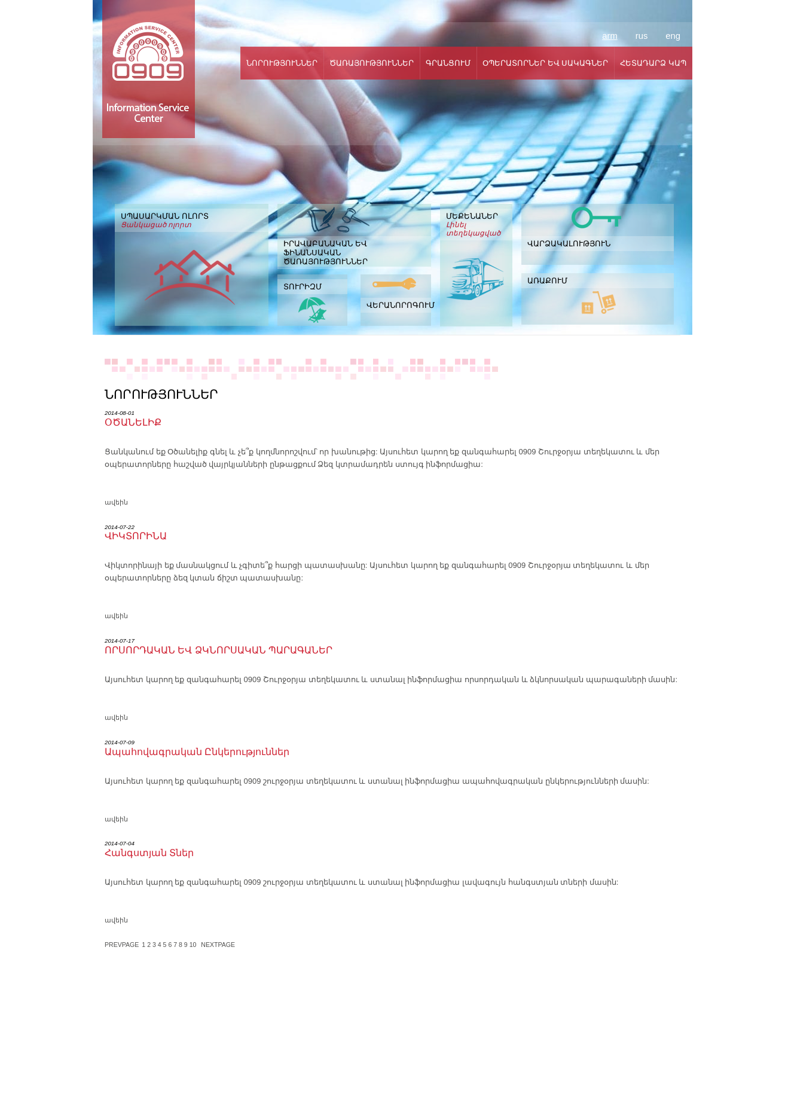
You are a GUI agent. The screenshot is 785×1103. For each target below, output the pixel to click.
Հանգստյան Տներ (149, 853)
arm (609, 36)
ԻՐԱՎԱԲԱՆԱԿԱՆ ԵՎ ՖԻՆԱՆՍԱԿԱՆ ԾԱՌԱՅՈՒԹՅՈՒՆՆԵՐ (325, 252)
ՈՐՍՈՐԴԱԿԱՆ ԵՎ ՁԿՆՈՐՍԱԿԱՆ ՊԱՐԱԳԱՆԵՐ (218, 650)
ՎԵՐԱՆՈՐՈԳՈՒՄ (398, 305)
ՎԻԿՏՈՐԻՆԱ (136, 536)
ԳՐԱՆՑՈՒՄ (448, 63)
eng (672, 36)
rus (642, 36)
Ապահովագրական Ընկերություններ (197, 752)
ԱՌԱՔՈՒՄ (547, 280)
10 (194, 944)
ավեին (116, 502)
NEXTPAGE (218, 944)
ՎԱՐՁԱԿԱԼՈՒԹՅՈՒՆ (568, 243)
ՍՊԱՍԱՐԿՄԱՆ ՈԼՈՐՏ (191, 220)
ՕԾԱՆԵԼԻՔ (133, 422)
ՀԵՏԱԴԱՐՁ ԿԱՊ (653, 63)
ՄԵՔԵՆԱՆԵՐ (476, 224)
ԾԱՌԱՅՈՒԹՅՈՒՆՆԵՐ (371, 63)
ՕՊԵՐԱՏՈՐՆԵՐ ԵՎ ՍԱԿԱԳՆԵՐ (545, 63)
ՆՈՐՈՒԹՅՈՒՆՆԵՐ (281, 63)
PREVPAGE (122, 944)
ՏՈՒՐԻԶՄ (302, 286)
